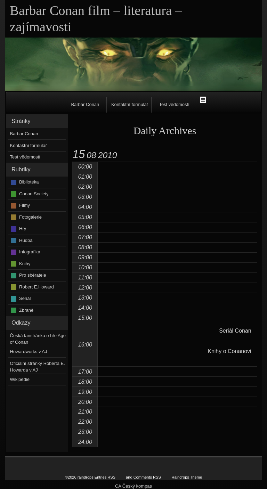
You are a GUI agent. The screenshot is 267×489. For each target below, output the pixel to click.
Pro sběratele (32, 275)
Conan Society (34, 193)
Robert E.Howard (36, 287)
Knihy (25, 263)
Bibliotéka (29, 182)
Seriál (25, 298)
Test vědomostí (174, 104)
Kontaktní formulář (129, 104)
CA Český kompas (133, 486)
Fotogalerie (30, 217)
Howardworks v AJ (28, 351)
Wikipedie (20, 379)
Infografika (29, 251)
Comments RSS (147, 477)
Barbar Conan (85, 104)
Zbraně (26, 310)
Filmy (24, 205)
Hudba (25, 240)
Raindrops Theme (186, 477)
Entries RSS (105, 477)
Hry (22, 228)
